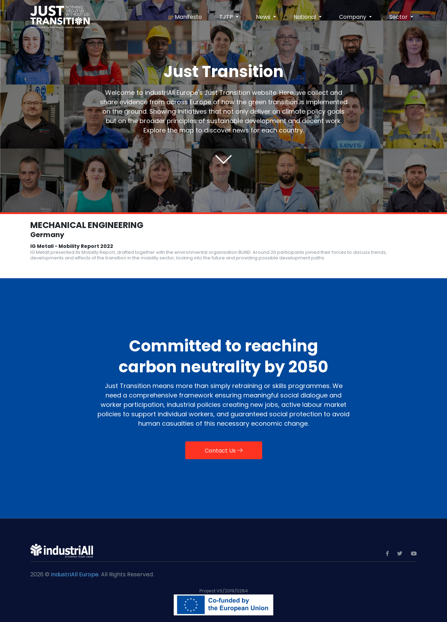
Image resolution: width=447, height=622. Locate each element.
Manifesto (188, 17)
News (264, 17)
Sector (399, 17)
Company (353, 17)
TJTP (226, 17)
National (305, 17)
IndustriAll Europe (75, 574)
